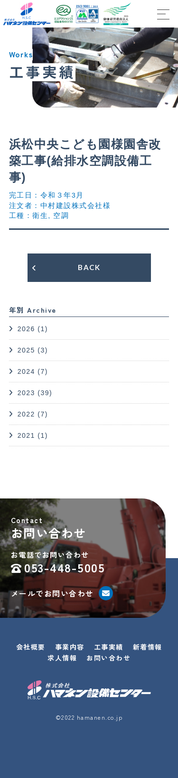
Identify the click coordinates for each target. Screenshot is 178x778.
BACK (89, 267)
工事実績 (108, 646)
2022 (26, 414)
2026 (26, 329)
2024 (26, 371)
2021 (26, 435)
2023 (26, 393)
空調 (61, 215)
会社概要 (31, 646)
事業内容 (69, 646)
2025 (26, 350)
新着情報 (147, 646)
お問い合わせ (108, 657)
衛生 (40, 215)
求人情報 (62, 657)
